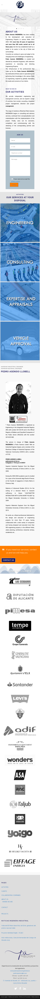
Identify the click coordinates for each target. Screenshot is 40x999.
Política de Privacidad (24, 996)
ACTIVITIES (4, 887)
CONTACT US (8, 560)
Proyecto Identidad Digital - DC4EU (12, 933)
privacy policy (15, 181)
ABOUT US (4, 899)
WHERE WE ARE (7, 902)
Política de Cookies (13, 996)
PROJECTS (4, 914)
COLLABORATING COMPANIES (10, 895)
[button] (2, 20)
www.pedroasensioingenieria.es (20, 971)
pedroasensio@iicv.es (20, 973)
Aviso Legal (4, 996)
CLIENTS (4, 891)
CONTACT (4, 907)
